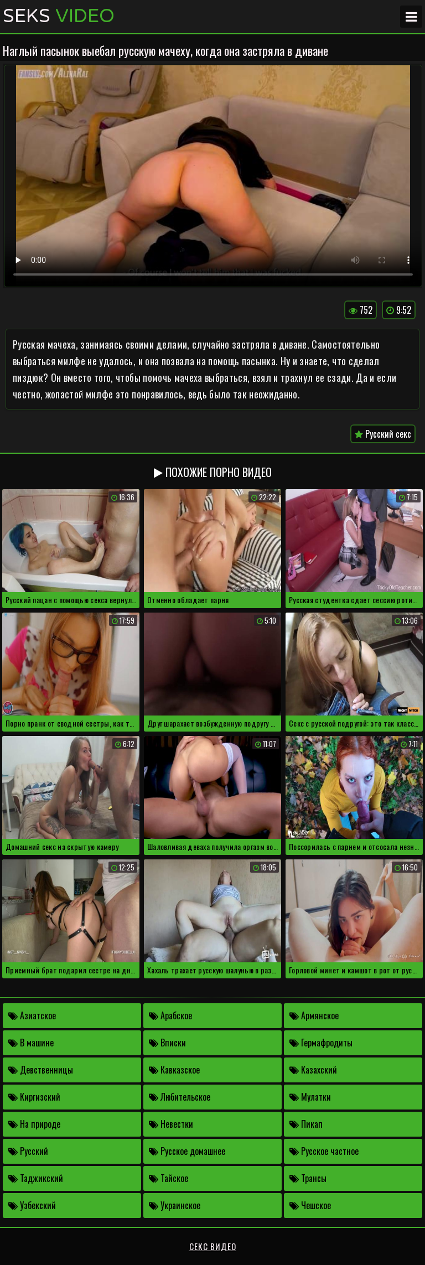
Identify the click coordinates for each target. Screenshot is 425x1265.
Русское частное (324, 1151)
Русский (28, 1151)
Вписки (167, 1042)
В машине (31, 1042)
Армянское (314, 1015)
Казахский (313, 1069)
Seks (59, 17)
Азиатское (32, 1015)
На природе (34, 1124)
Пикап (306, 1124)
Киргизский (34, 1096)
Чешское (310, 1205)
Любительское (179, 1096)
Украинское (174, 1205)
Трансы (307, 1178)
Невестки (171, 1124)
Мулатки (310, 1096)
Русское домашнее (187, 1151)
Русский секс (383, 433)
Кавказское (174, 1069)
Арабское (170, 1015)
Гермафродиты (321, 1042)
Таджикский (35, 1178)
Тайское (168, 1178)
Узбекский (32, 1205)
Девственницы (40, 1069)
